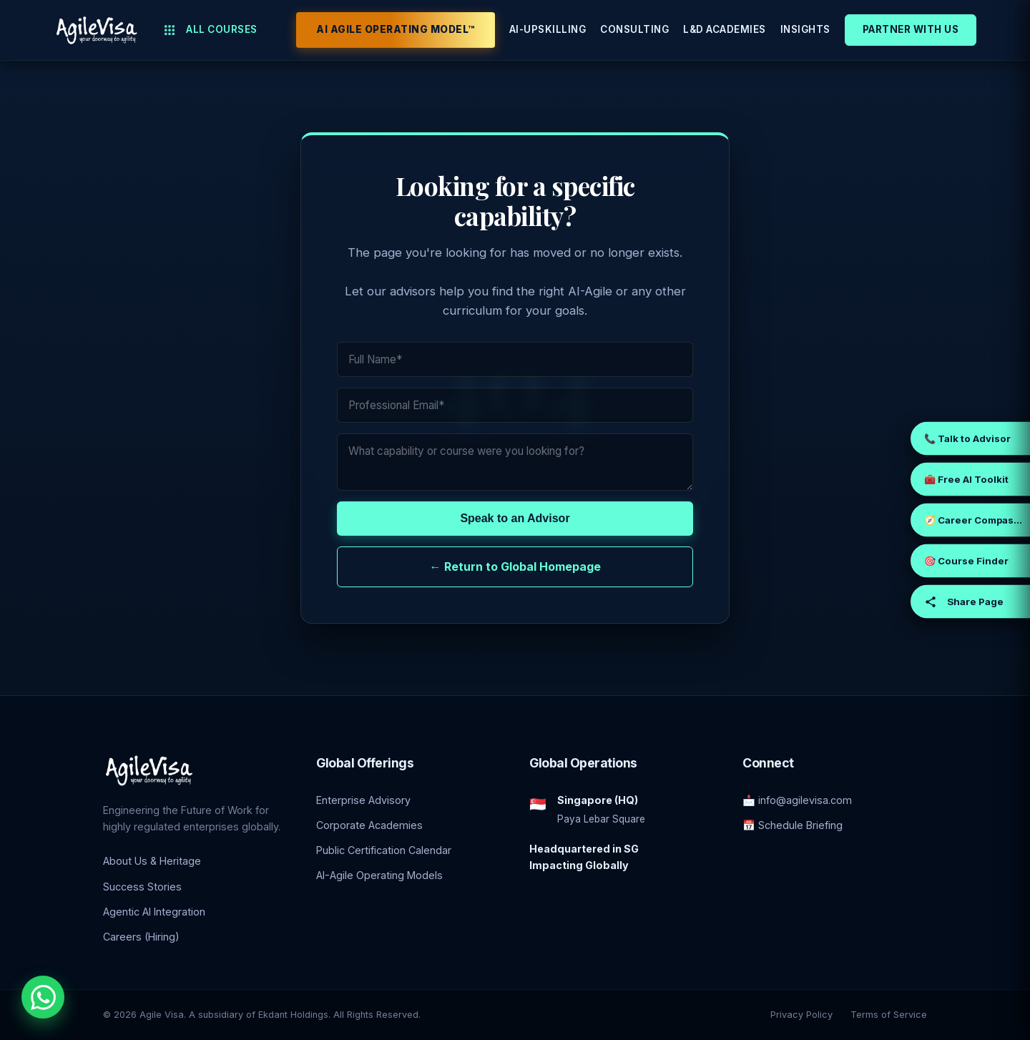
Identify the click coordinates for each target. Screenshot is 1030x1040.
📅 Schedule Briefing (792, 825)
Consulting (634, 29)
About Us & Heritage (152, 861)
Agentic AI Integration (154, 912)
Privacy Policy (801, 1014)
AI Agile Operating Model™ (395, 29)
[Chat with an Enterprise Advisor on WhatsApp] (42, 997)
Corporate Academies (369, 825)
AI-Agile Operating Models (379, 875)
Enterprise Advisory (363, 800)
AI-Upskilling (548, 29)
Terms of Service (888, 1014)
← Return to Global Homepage (515, 566)
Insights (805, 29)
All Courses (210, 30)
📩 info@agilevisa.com (797, 800)
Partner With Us (911, 29)
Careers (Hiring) (141, 937)
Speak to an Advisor (514, 518)
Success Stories (142, 886)
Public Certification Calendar (383, 850)
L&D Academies (724, 29)
